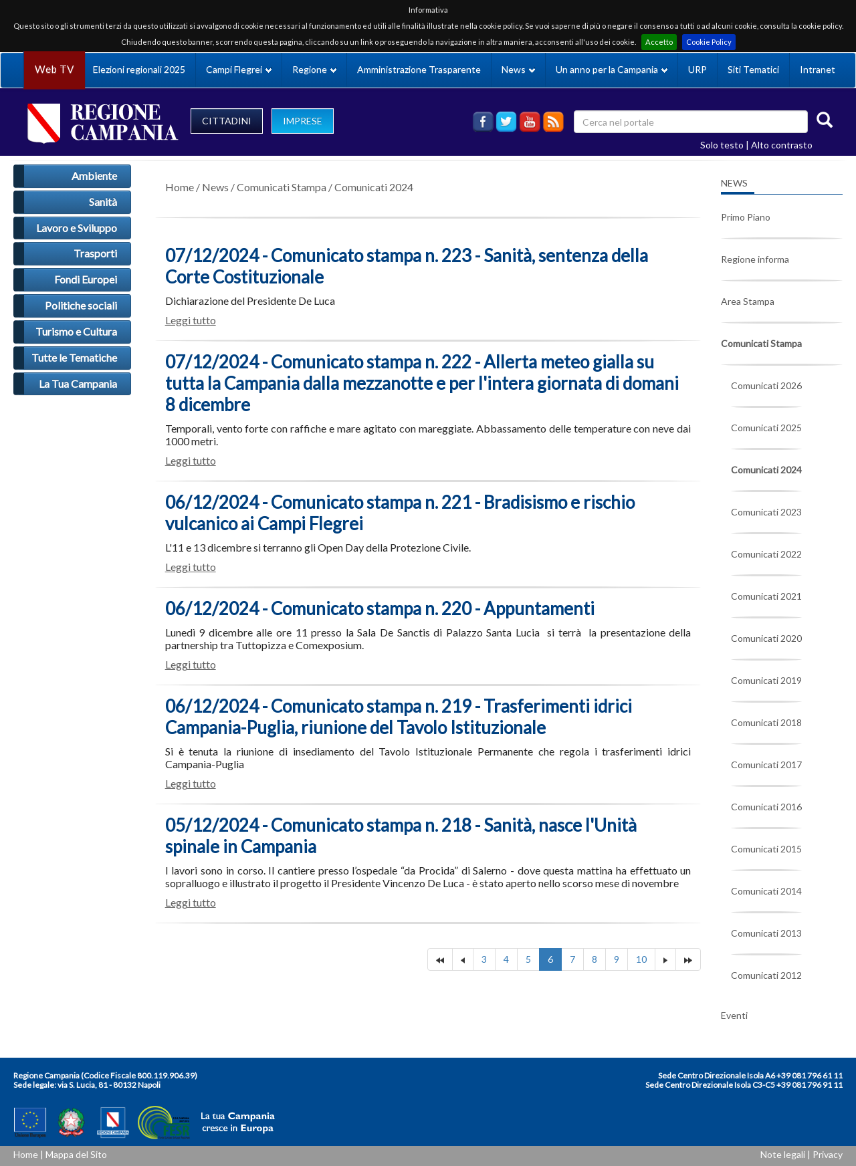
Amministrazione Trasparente (419, 69)
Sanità (103, 201)
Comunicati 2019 (766, 680)
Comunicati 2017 (766, 764)
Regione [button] (314, 69)
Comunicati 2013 (766, 933)
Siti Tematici (753, 69)
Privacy (828, 1154)
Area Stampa (747, 301)
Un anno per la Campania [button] (611, 69)
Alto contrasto (782, 144)
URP (697, 69)
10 (641, 959)
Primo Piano (745, 217)
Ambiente (94, 175)
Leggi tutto (190, 320)
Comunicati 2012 (766, 975)
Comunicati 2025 (766, 427)
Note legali (782, 1154)
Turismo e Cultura (76, 331)
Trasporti (95, 253)
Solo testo (722, 144)
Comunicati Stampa (281, 187)
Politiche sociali (81, 305)
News (215, 187)
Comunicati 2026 (766, 385)
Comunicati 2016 (766, 806)
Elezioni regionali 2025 (139, 69)
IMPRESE (302, 120)
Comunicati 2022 (766, 554)
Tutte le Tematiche (74, 357)
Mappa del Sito (76, 1154)
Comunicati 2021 (766, 596)
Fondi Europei (85, 279)
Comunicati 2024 (373, 187)
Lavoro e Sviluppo (76, 227)
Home (179, 187)
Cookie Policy (709, 41)
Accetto (659, 41)
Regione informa (755, 259)
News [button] (518, 69)
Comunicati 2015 (766, 848)
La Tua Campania (78, 383)
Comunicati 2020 (766, 638)
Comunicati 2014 (766, 891)
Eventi (734, 1015)
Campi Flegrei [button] (239, 69)
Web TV (54, 69)
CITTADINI (226, 120)
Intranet (817, 69)
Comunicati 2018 (766, 722)
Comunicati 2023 (766, 511)
